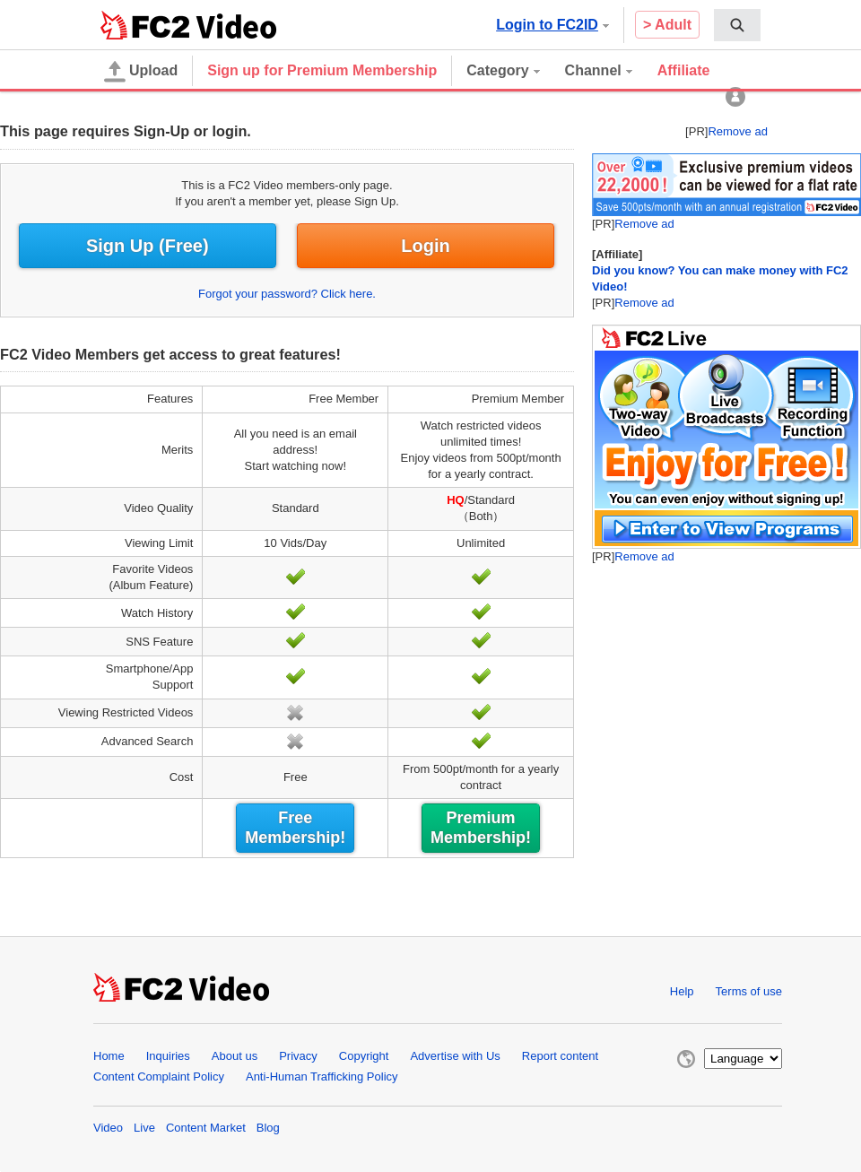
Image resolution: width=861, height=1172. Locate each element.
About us (234, 1056)
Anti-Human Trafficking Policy (322, 1076)
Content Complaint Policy (158, 1076)
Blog (268, 1127)
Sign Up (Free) (147, 246)
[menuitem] (737, 25)
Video (108, 1127)
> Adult (667, 24)
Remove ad (737, 131)
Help (682, 991)
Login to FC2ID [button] (552, 24)
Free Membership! (295, 827)
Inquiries (168, 1056)
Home (109, 1056)
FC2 (144, 25)
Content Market (206, 1127)
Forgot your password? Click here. (287, 293)
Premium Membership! (480, 827)
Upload (141, 71)
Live (144, 1127)
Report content (560, 1056)
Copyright (364, 1056)
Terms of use (749, 991)
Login (425, 246)
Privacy (298, 1056)
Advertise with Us (455, 1056)
